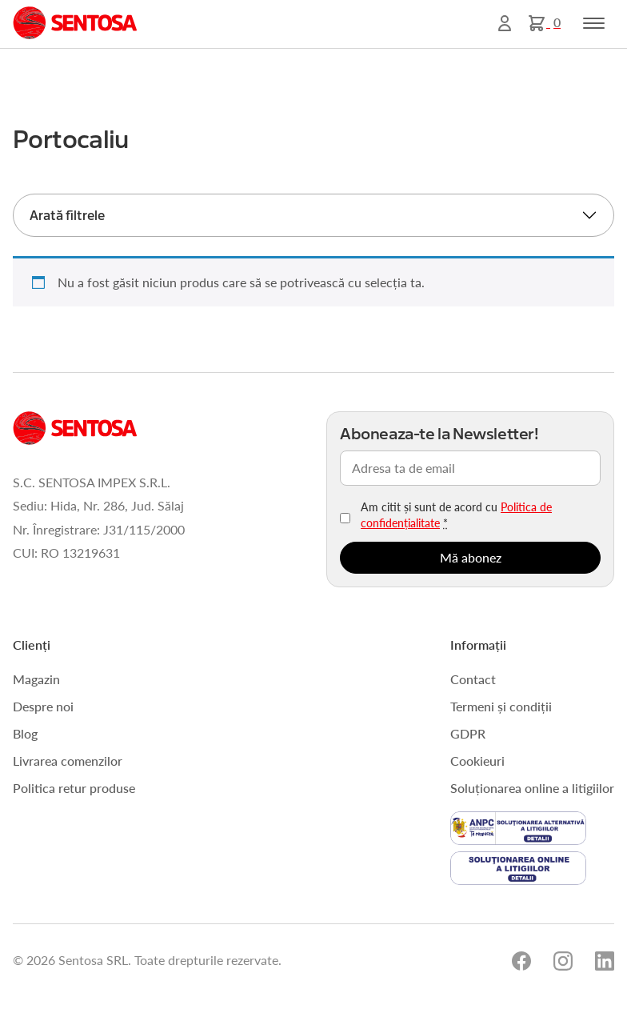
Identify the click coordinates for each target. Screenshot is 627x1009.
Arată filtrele (67, 215)
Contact (473, 679)
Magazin (36, 679)
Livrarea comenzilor (67, 760)
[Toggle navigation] (593, 23)
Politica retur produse (74, 788)
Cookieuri (477, 760)
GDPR (467, 733)
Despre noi (43, 706)
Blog (25, 733)
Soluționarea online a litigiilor (532, 788)
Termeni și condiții (501, 706)
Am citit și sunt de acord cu (456, 514)
